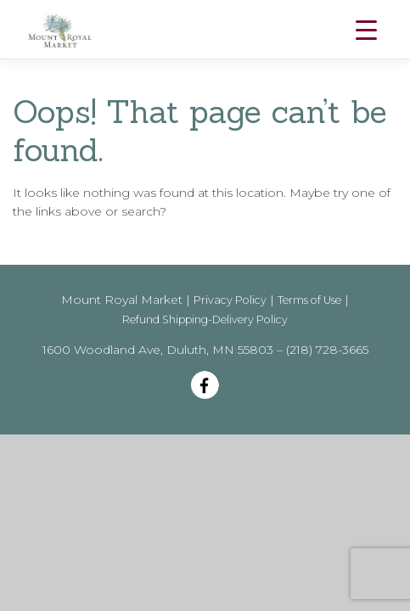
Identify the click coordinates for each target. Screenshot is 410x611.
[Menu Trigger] (366, 30)
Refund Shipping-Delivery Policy (205, 319)
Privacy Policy (230, 300)
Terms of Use (309, 300)
